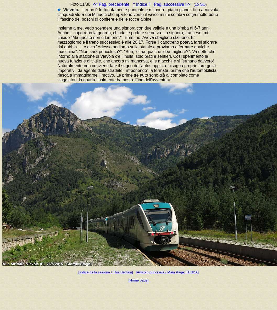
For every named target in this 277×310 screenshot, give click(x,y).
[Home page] (138, 280)
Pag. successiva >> (172, 4)
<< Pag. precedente (111, 4)
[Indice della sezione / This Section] (105, 272)
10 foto (200, 5)
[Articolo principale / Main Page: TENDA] (167, 272)
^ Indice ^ (142, 4)
